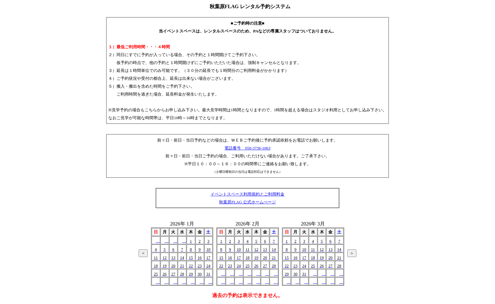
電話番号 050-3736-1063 (247, 148)
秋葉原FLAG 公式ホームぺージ (247, 202)
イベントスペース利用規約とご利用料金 (247, 194)
